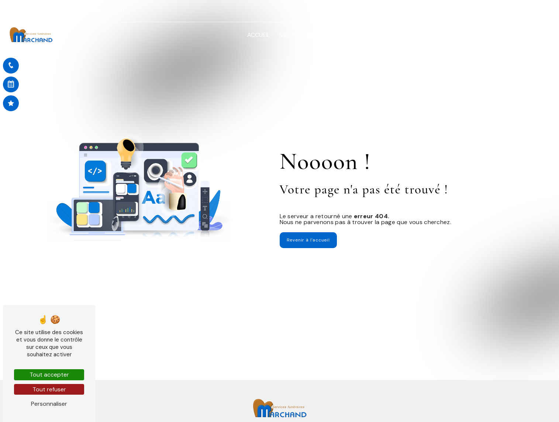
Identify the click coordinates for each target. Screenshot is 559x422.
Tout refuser (49, 389)
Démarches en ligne (422, 35)
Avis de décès (364, 35)
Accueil (258, 35)
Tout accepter (49, 374)
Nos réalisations (485, 35)
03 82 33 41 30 (102, 10)
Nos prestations (304, 35)
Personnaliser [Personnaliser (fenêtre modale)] (49, 404)
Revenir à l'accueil (308, 240)
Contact (532, 35)
